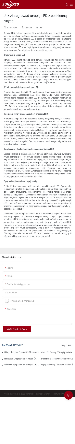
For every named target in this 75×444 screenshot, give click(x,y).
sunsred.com (31, 394)
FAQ (69, 345)
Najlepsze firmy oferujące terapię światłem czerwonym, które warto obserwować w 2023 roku (57, 365)
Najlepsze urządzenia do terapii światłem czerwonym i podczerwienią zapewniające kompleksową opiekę (20, 359)
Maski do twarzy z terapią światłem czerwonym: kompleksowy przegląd (57, 352)
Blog (63, 345)
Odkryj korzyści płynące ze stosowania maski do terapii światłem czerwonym (21, 352)
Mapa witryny (44, 394)
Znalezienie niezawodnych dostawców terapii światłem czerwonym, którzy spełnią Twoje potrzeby (57, 359)
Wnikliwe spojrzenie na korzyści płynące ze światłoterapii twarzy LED (20, 365)
